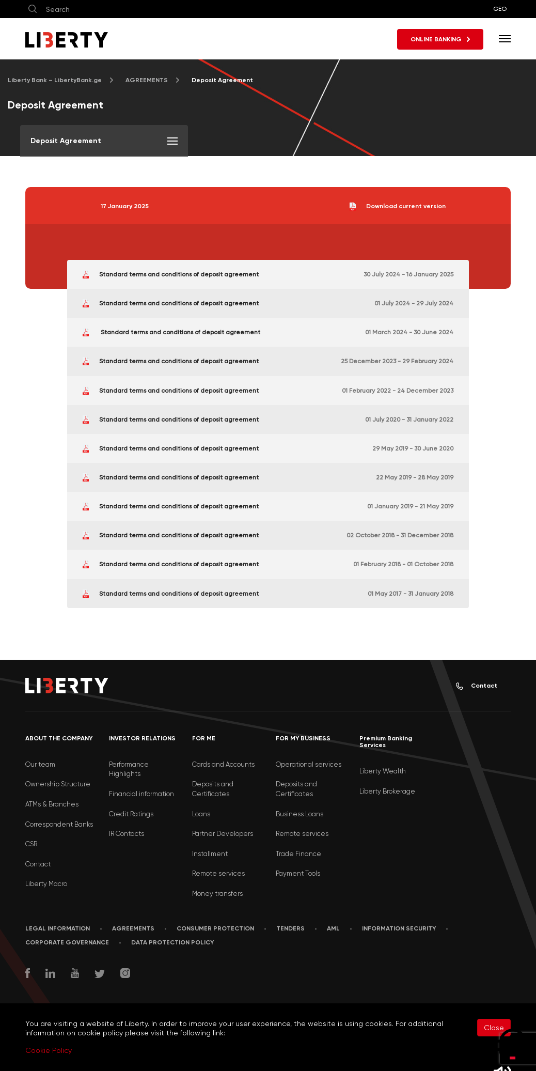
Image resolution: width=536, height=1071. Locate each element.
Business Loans (299, 814)
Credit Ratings (131, 814)
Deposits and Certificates (212, 789)
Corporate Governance (67, 942)
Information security (399, 928)
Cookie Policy (48, 1050)
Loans (201, 814)
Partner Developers (222, 833)
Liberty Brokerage (387, 791)
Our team (40, 764)
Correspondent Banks (59, 824)
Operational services (308, 764)
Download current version (398, 207)
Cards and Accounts (223, 764)
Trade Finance (298, 854)
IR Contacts (126, 833)
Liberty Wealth (382, 771)
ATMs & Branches (51, 804)
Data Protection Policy (172, 942)
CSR (31, 844)
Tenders (290, 928)
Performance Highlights (129, 769)
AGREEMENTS (146, 80)
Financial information (141, 794)
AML (333, 928)
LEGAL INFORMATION (57, 928)
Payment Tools (298, 873)
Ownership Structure (57, 784)
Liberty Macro (46, 884)
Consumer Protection (215, 928)
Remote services (218, 873)
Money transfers (217, 893)
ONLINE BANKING (440, 39)
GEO (500, 8)
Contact (476, 686)
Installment (210, 854)
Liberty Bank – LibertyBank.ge (55, 80)
